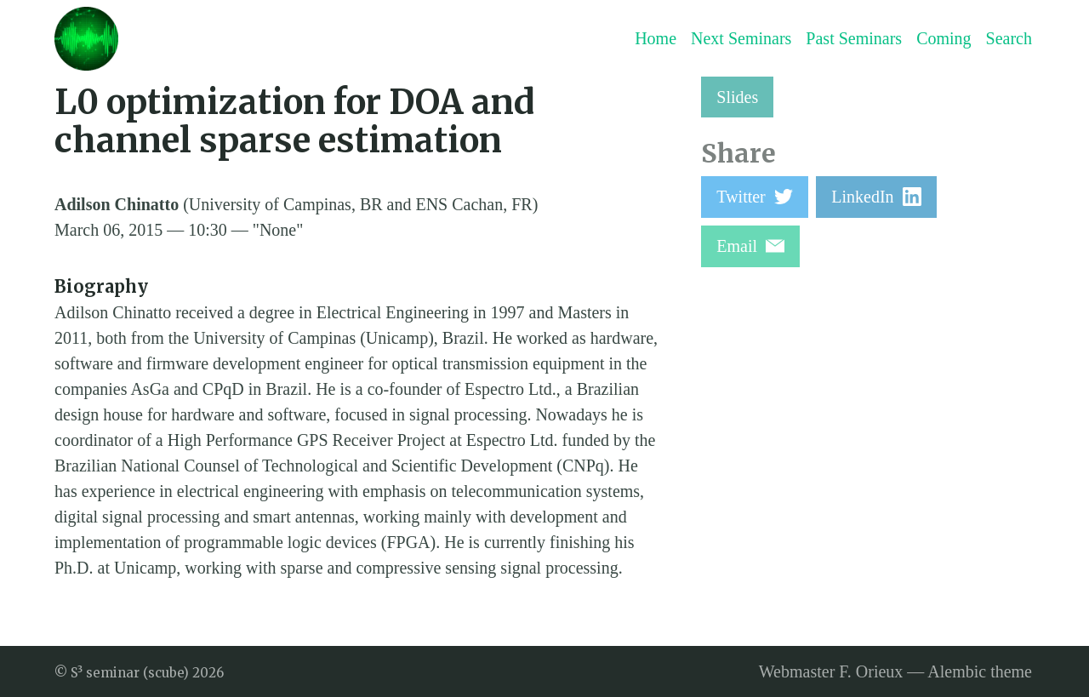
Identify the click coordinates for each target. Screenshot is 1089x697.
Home (655, 38)
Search (1009, 38)
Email (750, 246)
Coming (943, 38)
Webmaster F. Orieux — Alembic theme (895, 671)
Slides (737, 97)
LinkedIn (876, 196)
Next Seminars (741, 38)
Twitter (754, 196)
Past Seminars (854, 38)
